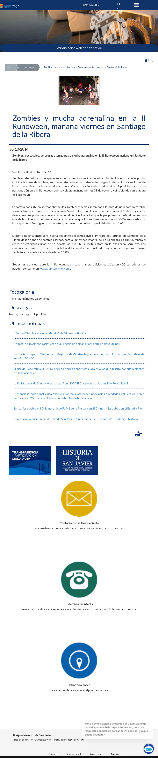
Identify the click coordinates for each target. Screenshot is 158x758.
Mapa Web (115, 754)
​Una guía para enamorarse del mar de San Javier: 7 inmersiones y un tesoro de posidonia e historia (76, 419)
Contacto (53, 754)
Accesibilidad (73, 754)
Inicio (9, 67)
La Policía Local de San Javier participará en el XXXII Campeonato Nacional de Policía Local (71, 383)
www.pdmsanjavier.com (55, 268)
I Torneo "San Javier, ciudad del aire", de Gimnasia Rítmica (50, 333)
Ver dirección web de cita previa (79, 48)
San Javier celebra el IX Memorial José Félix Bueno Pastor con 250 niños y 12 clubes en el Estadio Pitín (79, 408)
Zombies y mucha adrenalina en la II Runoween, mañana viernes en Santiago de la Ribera (85, 67)
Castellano (91, 5)
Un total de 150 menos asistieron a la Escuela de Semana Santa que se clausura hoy (67, 343)
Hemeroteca (28, 67)
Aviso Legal (95, 754)
